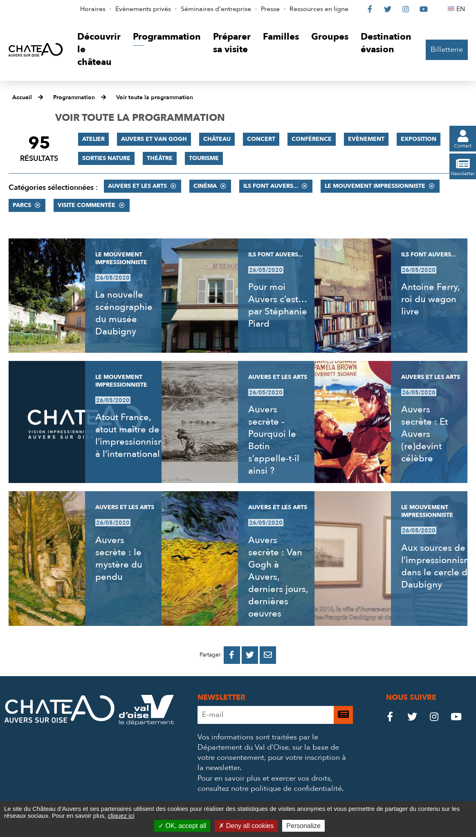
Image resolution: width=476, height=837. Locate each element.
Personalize (303, 825)
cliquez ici (121, 815)
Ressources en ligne (319, 8)
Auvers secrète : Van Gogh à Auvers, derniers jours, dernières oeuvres (278, 577)
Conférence (312, 139)
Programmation (74, 97)
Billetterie (447, 50)
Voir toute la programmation (154, 97)
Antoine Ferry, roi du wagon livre (430, 299)
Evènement (366, 139)
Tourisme (204, 158)
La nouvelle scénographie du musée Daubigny (124, 313)
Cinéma (205, 186)
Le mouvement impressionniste (375, 186)
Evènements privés (143, 8)
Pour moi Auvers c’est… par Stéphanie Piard (277, 305)
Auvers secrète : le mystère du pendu (118, 558)
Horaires (93, 8)
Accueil (22, 97)
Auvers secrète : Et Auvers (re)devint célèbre (424, 434)
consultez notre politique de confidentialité (270, 789)
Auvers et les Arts (137, 186)
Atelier (93, 139)
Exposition (418, 139)
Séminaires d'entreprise (216, 8)
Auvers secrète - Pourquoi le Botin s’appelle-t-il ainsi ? (273, 440)
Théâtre (160, 158)
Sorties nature (106, 158)
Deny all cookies (246, 825)
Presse (270, 8)
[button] (99, 50)
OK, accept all (182, 825)
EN (462, 8)
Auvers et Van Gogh (154, 139)
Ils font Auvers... (270, 186)
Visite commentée (86, 205)
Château (217, 139)
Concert (261, 139)
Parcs (22, 205)
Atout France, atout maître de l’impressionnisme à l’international (133, 435)
